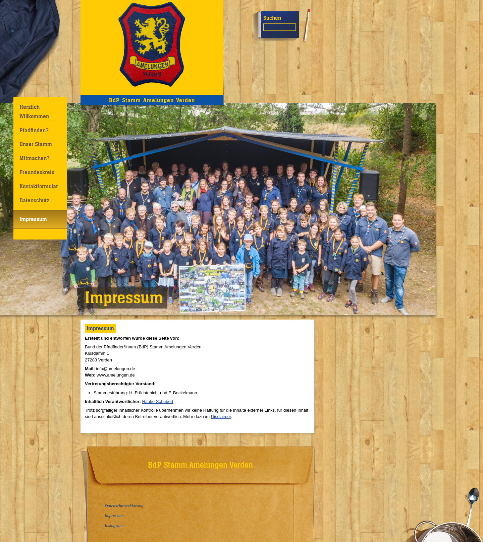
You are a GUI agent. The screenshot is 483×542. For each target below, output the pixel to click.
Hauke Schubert (157, 401)
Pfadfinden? (34, 130)
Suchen (272, 17)
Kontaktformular (38, 186)
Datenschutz (34, 200)
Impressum (33, 219)
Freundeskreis (36, 172)
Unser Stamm (35, 144)
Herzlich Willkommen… (37, 111)
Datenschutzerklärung (124, 505)
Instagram (113, 525)
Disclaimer (221, 416)
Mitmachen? (34, 158)
